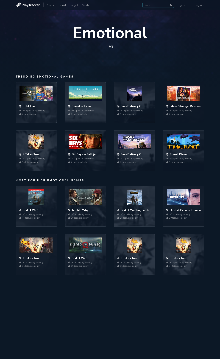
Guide (85, 5)
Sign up (182, 5)
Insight (74, 5)
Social (51, 5)
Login (199, 5)
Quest (62, 5)
